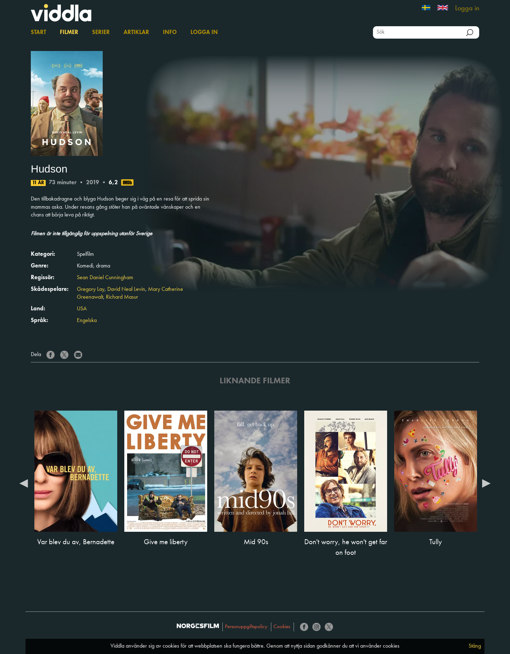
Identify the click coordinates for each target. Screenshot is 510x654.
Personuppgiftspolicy (246, 627)
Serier (101, 32)
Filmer (69, 32)
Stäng (475, 646)
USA (82, 309)
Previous (24, 483)
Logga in (467, 8)
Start (38, 32)
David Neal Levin (126, 289)
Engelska (87, 320)
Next (486, 483)
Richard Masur (122, 297)
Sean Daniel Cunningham (105, 278)
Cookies (281, 627)
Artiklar (136, 32)
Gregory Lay (90, 289)
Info (170, 32)
